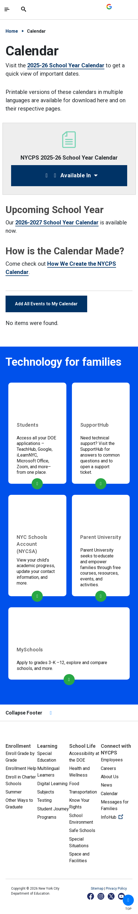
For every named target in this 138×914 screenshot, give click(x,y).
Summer (14, 792)
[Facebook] (91, 896)
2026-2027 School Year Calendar (57, 222)
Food (74, 783)
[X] (111, 896)
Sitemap (97, 888)
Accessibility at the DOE (84, 757)
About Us (110, 776)
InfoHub (116, 817)
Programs (46, 817)
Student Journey (53, 808)
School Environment (81, 819)
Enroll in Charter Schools (21, 780)
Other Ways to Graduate (19, 804)
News (106, 785)
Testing (44, 800)
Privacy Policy (116, 888)
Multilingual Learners (48, 772)
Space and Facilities (79, 857)
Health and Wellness (79, 772)
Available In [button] (67, 175)
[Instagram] (101, 896)
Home (12, 31)
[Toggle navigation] (7, 9)
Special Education (46, 757)
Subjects (45, 792)
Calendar (109, 793)
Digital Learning (52, 783)
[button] (128, 900)
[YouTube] (122, 896)
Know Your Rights (79, 804)
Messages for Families (115, 805)
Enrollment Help (21, 768)
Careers (108, 768)
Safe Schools (82, 830)
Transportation (83, 792)
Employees (112, 759)
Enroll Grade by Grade (20, 757)
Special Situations (79, 842)
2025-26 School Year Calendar (65, 65)
